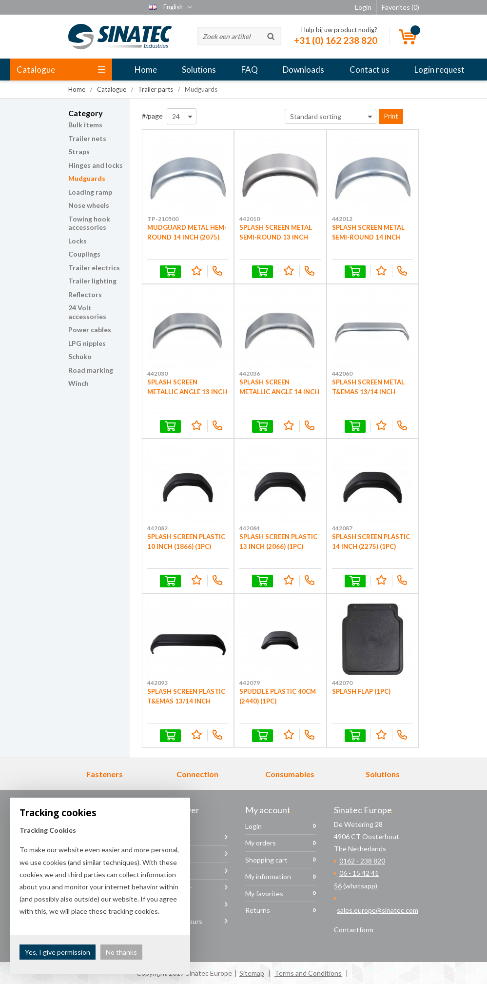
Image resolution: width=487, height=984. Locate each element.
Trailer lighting (92, 281)
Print (391, 116)
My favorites (264, 893)
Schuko (80, 356)
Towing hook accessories (89, 223)
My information (268, 876)
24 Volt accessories (87, 312)
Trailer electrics (94, 267)
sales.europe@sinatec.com (377, 910)
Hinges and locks (95, 165)
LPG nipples (87, 343)
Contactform (353, 929)
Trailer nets (87, 138)
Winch (78, 383)
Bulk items (85, 124)
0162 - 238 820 (362, 861)
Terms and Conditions (308, 973)
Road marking (90, 370)
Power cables (89, 329)
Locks (77, 241)
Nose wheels (88, 205)
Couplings (84, 254)
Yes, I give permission (57, 952)
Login (253, 826)
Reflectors (85, 294)
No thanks (121, 952)
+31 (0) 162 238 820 (335, 40)
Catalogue (61, 69)
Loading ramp (90, 192)
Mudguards (86, 178)
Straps (79, 151)
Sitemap (251, 973)
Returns (257, 910)
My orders (260, 843)
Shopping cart (266, 860)
